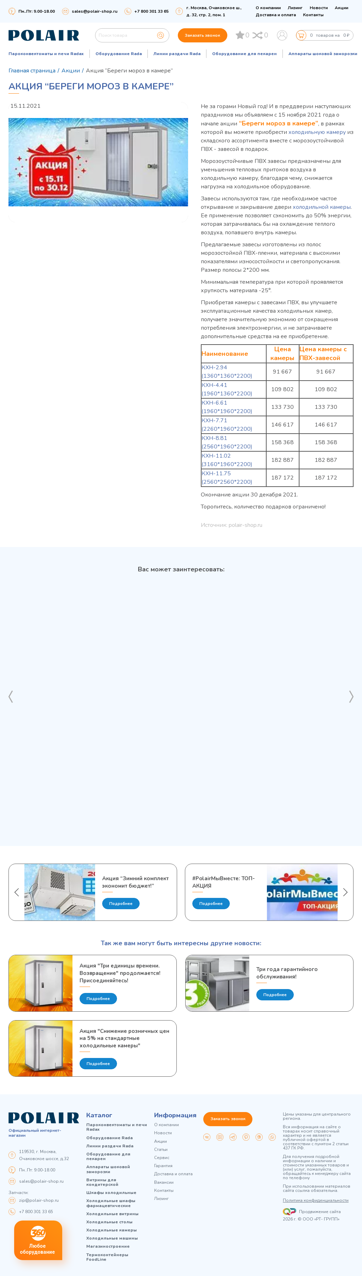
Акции (341, 8)
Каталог (99, 1115)
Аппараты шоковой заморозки (322, 54)
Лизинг (295, 8)
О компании (268, 8)
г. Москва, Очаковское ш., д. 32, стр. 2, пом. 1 (213, 11)
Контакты (313, 15)
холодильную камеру (317, 132)
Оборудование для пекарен (244, 54)
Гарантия (163, 1166)
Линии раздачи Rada (176, 54)
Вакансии (164, 1182)
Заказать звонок (202, 35)
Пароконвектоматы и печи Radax (46, 54)
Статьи (161, 1149)
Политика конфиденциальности (316, 1201)
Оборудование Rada (118, 54)
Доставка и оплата (276, 15)
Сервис (161, 1158)
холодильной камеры (322, 207)
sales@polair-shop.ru (94, 11)
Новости (319, 8)
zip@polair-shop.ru (39, 1200)
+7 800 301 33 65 (36, 1212)
